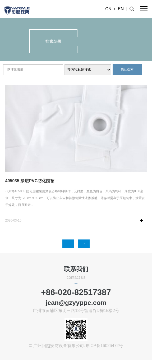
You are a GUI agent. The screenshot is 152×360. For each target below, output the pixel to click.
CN (108, 9)
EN (121, 9)
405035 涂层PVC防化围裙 (30, 181)
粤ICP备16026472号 (104, 345)
